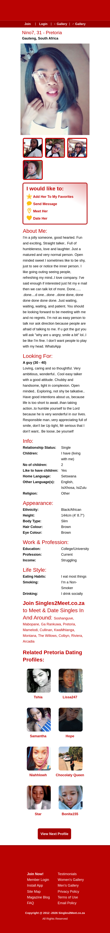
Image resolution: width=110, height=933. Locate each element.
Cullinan (46, 630)
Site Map (34, 891)
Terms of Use (68, 897)
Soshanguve (63, 618)
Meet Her (40, 211)
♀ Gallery (60, 24)
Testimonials (67, 874)
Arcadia (28, 641)
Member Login (38, 880)
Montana (29, 636)
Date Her (40, 218)
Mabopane (31, 624)
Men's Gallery (68, 885)
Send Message (45, 204)
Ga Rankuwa (51, 624)
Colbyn (64, 636)
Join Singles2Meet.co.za (54, 603)
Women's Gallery (71, 880)
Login (43, 24)
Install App (35, 885)
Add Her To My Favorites (53, 197)
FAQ (30, 903)
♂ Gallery (79, 24)
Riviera (76, 636)
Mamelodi (30, 630)
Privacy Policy (68, 891)
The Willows (47, 636)
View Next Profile (54, 834)
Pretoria (69, 624)
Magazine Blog (38, 897)
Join (28, 24)
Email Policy (67, 903)
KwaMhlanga (64, 630)
